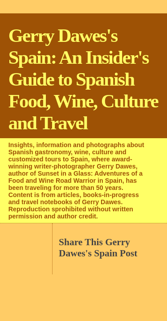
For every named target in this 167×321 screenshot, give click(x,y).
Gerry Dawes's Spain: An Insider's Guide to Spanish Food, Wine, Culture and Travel (83, 79)
